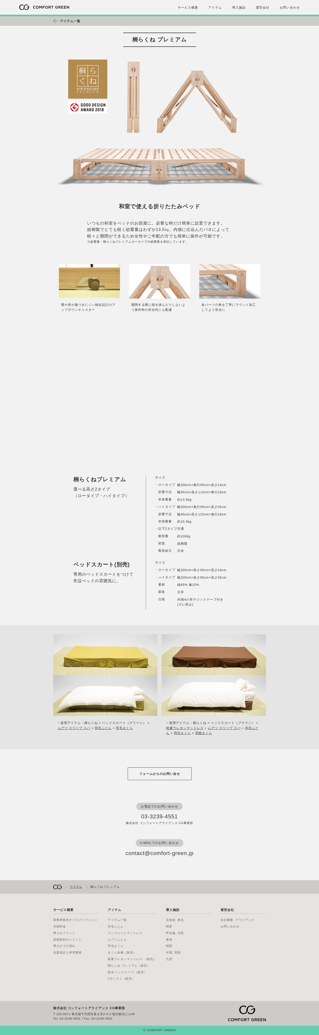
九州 (169, 959)
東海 (169, 939)
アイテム (215, 7)
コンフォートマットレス (125, 933)
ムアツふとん (117, 939)
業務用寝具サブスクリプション (75, 920)
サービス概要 (188, 7)
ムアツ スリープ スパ (74, 728)
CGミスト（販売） (121, 978)
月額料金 (59, 926)
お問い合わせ (290, 7)
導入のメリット (64, 933)
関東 (169, 926)
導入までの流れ (64, 946)
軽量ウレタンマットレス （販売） (132, 959)
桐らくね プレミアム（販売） (129, 965)
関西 (169, 946)
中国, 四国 (173, 952)
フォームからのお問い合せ (159, 774)
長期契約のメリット (67, 939)
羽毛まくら (124, 728)
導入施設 (239, 7)
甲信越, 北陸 (175, 933)
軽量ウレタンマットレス (185, 728)
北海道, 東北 (175, 920)
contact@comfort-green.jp (159, 853)
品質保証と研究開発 (67, 952)
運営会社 (262, 7)
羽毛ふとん (103, 728)
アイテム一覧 (70, 21)
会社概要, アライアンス (237, 920)
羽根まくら (203, 733)
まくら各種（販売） (122, 952)
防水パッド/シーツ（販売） (127, 972)
